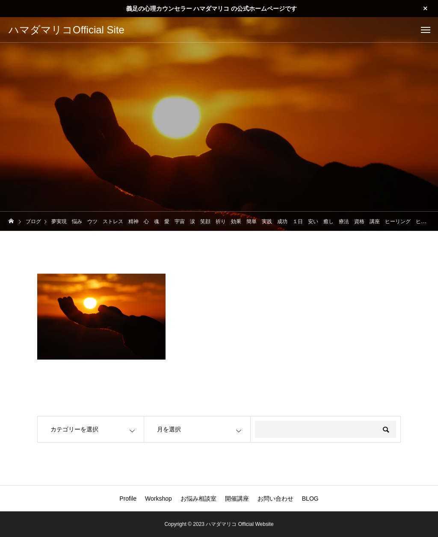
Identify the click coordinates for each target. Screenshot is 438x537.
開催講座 (237, 498)
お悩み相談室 (198, 498)
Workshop (158, 498)
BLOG (310, 498)
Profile (127, 498)
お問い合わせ (275, 498)
